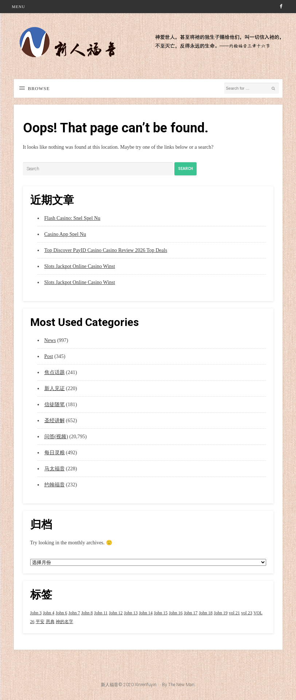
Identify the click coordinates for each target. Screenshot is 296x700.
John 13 (131, 612)
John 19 (221, 612)
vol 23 (246, 612)
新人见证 (54, 388)
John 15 (161, 612)
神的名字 (64, 621)
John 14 (146, 612)
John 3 (36, 612)
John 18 (206, 612)
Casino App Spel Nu (65, 234)
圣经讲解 (54, 420)
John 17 (191, 612)
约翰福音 (54, 484)
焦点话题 (54, 372)
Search (185, 169)
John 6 (61, 612)
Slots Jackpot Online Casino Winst (79, 266)
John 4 (49, 612)
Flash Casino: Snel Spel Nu (72, 218)
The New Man (181, 684)
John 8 (87, 612)
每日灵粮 (54, 452)
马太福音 (54, 468)
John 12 (116, 612)
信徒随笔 (54, 404)
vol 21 (234, 612)
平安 (40, 621)
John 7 (74, 612)
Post (48, 356)
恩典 (50, 621)
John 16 (176, 612)
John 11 (100, 612)
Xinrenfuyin (146, 684)
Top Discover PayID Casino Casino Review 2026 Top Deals (105, 250)
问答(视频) (56, 436)
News (50, 340)
